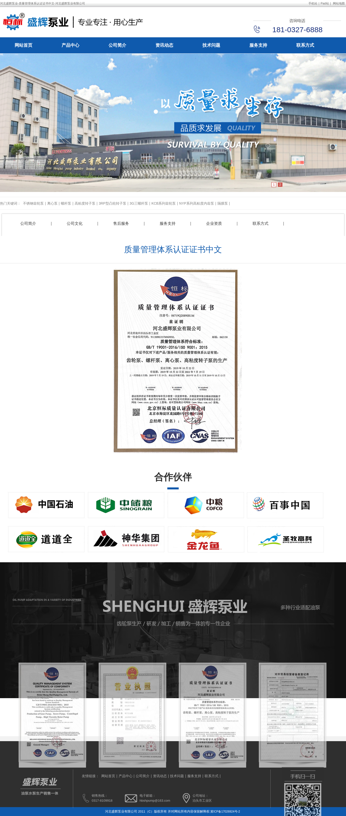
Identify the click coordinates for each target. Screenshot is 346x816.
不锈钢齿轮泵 (33, 207)
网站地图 (339, 3)
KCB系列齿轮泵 (163, 207)
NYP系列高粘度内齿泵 (196, 207)
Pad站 (325, 3)
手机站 (312, 3)
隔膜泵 (222, 207)
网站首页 (23, 45)
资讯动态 (164, 45)
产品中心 (70, 45)
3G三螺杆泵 (139, 207)
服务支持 (258, 45)
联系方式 (305, 45)
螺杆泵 (66, 207)
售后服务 (121, 223)
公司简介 (117, 45)
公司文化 (75, 223)
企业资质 (214, 223)
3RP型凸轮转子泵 (112, 207)
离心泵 (52, 207)
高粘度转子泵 (85, 207)
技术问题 (211, 45)
